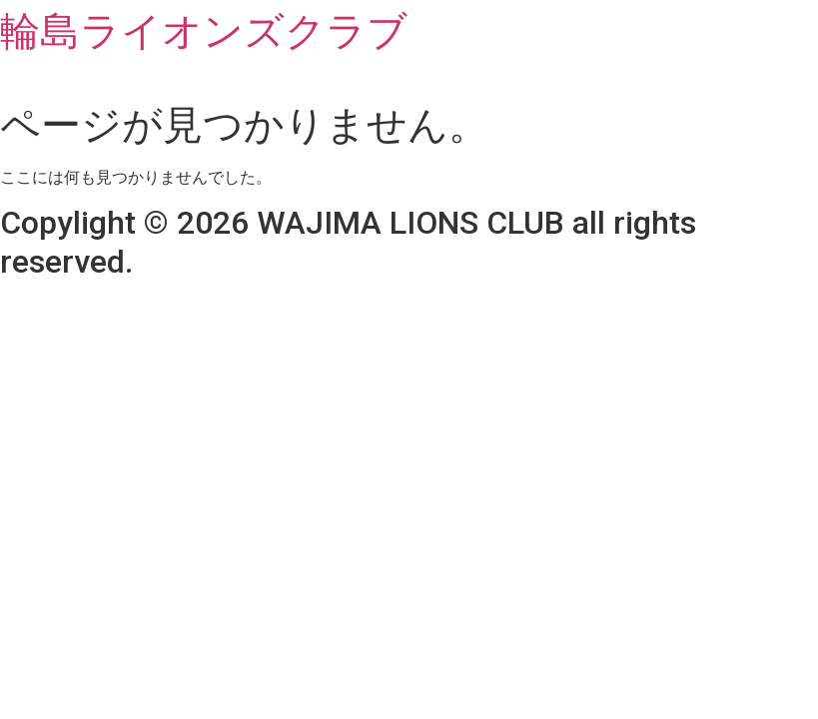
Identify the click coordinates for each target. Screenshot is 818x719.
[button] (409, 83)
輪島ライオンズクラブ (204, 31)
